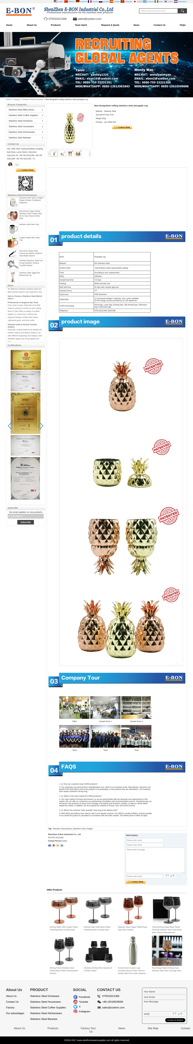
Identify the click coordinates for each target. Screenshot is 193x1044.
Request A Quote (110, 25)
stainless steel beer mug (29, 227)
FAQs (183, 25)
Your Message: (151, 1001)
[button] (92, 95)
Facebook (81, 997)
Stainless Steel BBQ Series (21, 109)
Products (56, 25)
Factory (10, 1007)
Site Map (153, 1028)
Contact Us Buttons (175, 1020)
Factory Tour (88, 1028)
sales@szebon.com (89, 18)
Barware (56, 829)
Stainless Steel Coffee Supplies (23, 115)
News (136, 25)
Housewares (66, 829)
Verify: (147, 1014)
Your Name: (150, 991)
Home (9, 25)
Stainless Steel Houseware (21, 126)
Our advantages (15, 1013)
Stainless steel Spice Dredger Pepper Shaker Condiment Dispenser (31, 203)
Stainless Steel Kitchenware (22, 132)
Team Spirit (81, 25)
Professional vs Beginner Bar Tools (23, 305)
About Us (32, 25)
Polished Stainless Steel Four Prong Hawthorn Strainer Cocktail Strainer (31, 266)
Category (16, 99)
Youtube (81, 1001)
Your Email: (149, 997)
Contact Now (25, 170)
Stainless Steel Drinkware (32, 99)
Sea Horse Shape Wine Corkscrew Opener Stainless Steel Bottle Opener (30, 256)
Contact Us (160, 25)
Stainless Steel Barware (20, 137)
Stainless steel (79, 829)
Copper (90, 829)
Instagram (81, 1011)
